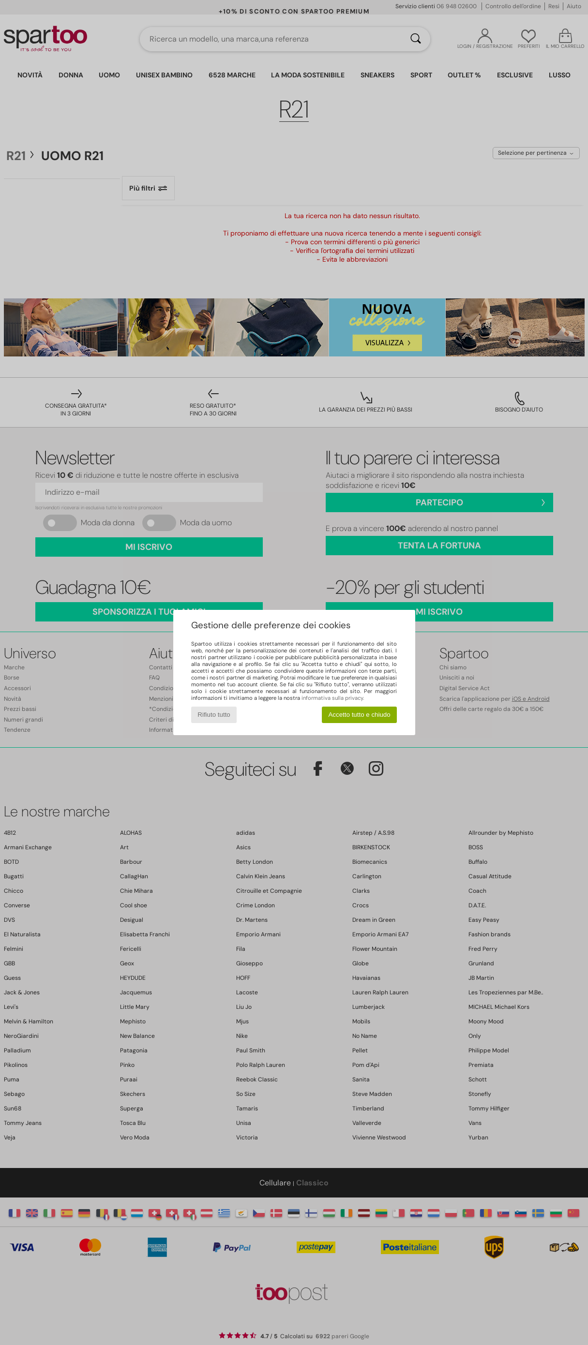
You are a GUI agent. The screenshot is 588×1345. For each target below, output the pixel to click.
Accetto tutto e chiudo (359, 714)
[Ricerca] (415, 39)
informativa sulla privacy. (333, 698)
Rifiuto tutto (213, 714)
